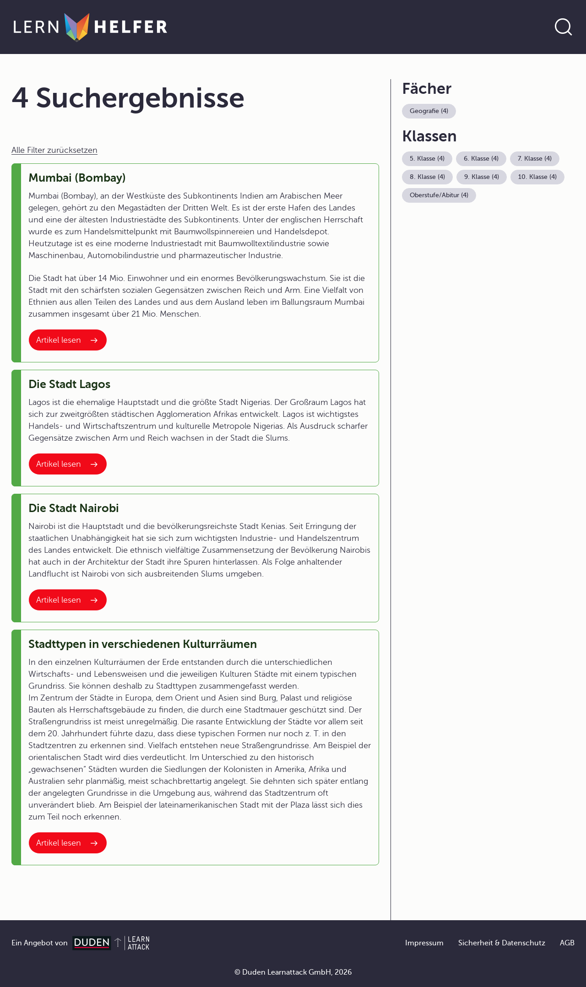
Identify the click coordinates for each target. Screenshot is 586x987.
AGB (567, 943)
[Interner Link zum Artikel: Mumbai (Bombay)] (67, 340)
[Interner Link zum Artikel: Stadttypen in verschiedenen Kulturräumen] (67, 843)
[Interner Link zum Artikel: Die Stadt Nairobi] (67, 600)
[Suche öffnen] (564, 27)
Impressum (424, 943)
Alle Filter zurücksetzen (54, 150)
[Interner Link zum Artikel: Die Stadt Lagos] (67, 464)
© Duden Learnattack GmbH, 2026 (293, 972)
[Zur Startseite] (90, 27)
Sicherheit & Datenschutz (501, 943)
